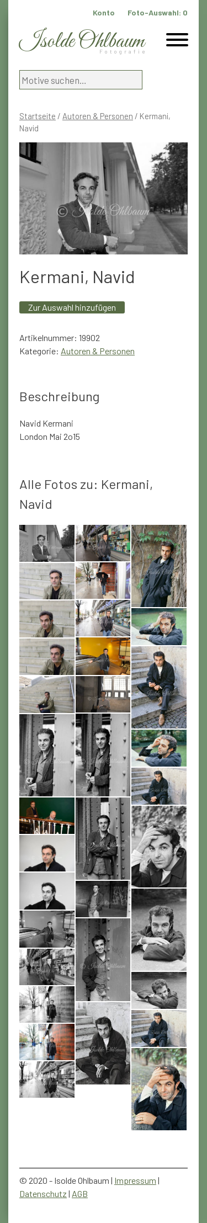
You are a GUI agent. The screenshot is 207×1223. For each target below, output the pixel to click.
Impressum (135, 1180)
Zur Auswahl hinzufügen (72, 307)
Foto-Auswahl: (158, 12)
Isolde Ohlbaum (81, 41)
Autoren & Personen (97, 116)
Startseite (37, 116)
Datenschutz (43, 1193)
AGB (80, 1193)
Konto (104, 12)
